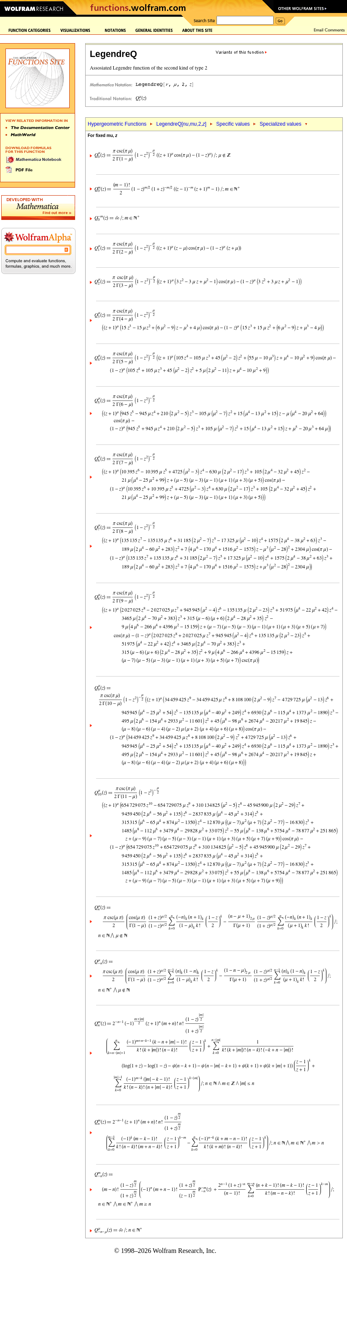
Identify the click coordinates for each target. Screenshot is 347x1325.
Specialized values (280, 124)
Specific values (233, 124)
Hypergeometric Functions (117, 124)
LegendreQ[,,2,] (181, 124)
